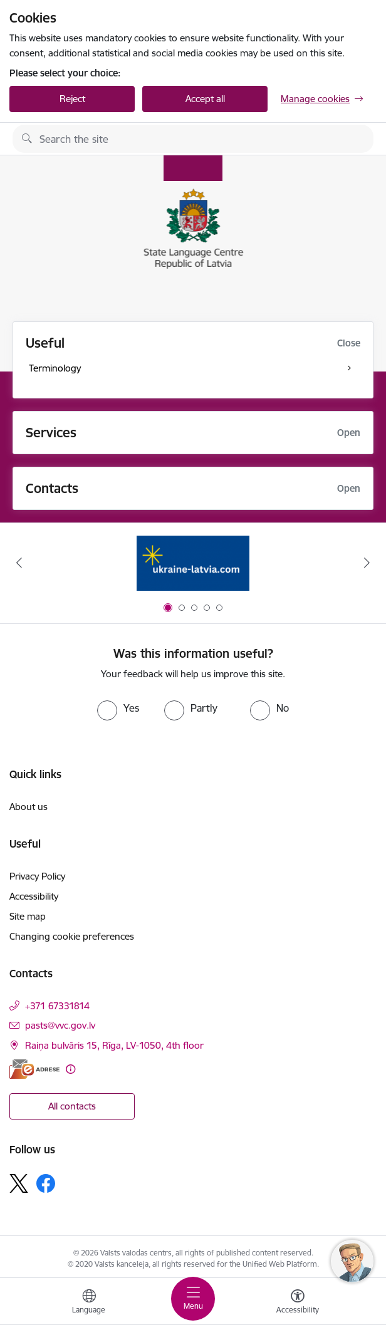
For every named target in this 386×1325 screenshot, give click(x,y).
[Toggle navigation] (193, 1299)
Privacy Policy (37, 876)
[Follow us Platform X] (18, 1183)
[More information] (70, 1069)
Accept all (205, 99)
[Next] (366, 562)
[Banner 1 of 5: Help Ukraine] (193, 563)
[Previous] (19, 562)
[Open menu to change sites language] (89, 1303)
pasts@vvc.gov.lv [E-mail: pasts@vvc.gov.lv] (60, 1025)
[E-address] (34, 1069)
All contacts (72, 1106)
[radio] (118, 707)
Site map (27, 916)
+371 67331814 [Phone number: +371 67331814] (57, 1006)
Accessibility (33, 896)
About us (28, 807)
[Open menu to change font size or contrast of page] (298, 1303)
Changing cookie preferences (71, 936)
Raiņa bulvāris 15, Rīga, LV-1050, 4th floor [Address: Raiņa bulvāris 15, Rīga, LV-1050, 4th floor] (114, 1045)
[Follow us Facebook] (45, 1183)
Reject (72, 99)
